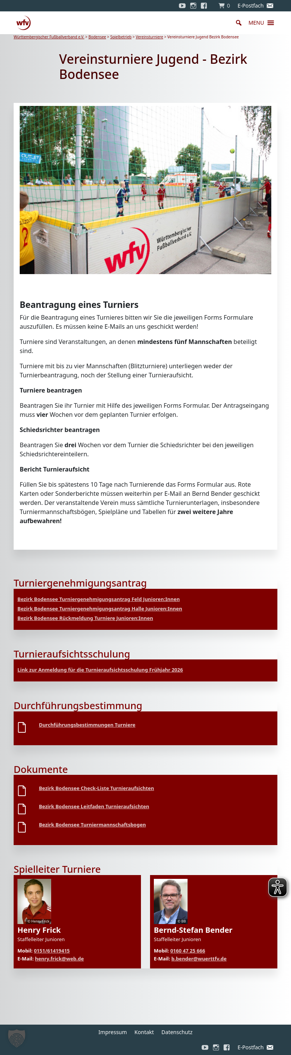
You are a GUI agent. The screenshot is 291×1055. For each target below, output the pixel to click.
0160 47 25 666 (187, 950)
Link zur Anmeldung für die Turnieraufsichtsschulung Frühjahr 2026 (100, 669)
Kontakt (144, 1032)
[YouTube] (182, 5)
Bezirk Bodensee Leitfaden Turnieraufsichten (94, 806)
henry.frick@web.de (59, 958)
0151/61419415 (52, 950)
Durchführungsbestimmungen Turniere (87, 724)
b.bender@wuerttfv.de (199, 958)
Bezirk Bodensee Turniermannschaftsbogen (92, 824)
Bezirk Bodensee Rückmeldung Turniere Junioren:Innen (85, 618)
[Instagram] (193, 5)
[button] (256, 22)
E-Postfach (251, 5)
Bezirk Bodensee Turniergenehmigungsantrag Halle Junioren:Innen (99, 608)
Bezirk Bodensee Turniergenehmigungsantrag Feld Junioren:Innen (98, 599)
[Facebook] (206, 5)
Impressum (113, 1032)
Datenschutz (176, 1032)
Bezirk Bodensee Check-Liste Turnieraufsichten (96, 788)
